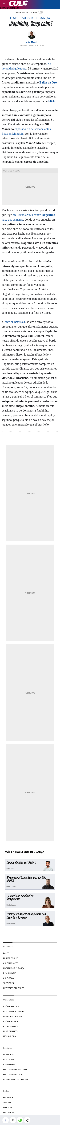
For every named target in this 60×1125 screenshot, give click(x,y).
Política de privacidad (15, 1069)
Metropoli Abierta (13, 1016)
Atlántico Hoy (10, 1026)
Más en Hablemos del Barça (24, 852)
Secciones (8, 983)
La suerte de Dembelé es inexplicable (19, 897)
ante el (15, 322)
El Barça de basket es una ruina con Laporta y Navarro (26, 916)
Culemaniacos (10, 963)
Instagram (9, 1112)
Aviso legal (9, 1064)
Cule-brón (8, 978)
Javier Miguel (31, 42)
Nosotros (8, 1054)
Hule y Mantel (10, 1031)
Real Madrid (9, 973)
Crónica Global (11, 1006)
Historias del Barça (13, 988)
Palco (6, 953)
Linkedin (7, 1107)
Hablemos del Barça (30, 18)
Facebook (8, 1097)
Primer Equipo (10, 958)
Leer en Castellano (9, 7)
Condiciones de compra (15, 1079)
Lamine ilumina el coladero (21, 862)
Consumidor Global (13, 1011)
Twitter (7, 1102)
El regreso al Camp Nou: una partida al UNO (26, 879)
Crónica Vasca (10, 1021)
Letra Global (10, 1036)
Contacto (8, 1059)
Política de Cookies (13, 1074)
